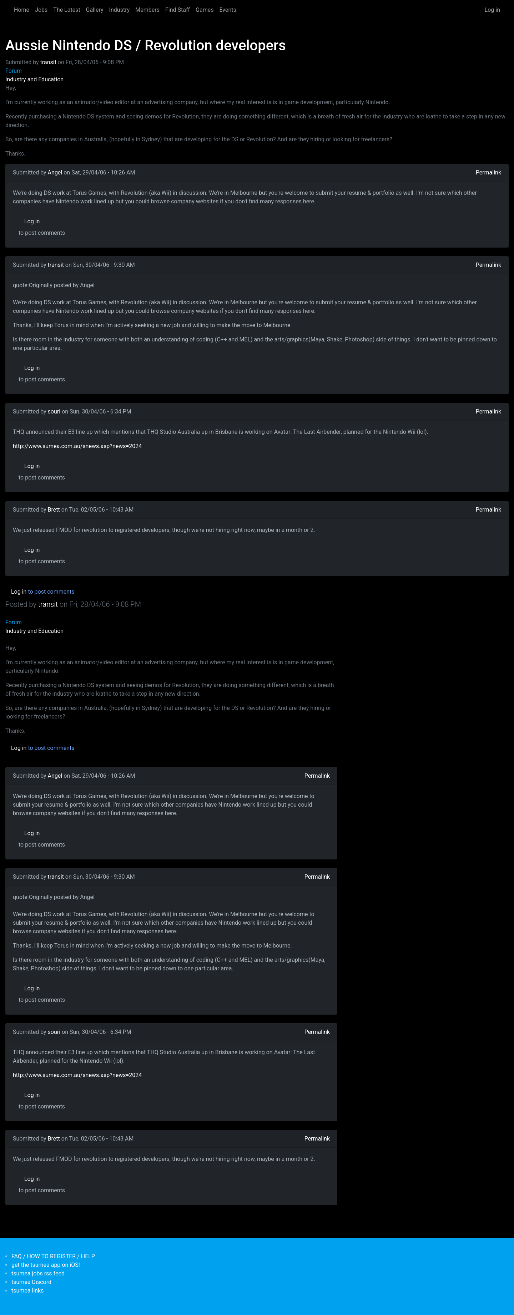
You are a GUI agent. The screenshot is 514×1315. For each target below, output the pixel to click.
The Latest (66, 9)
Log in (492, 9)
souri (54, 411)
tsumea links (27, 1290)
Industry (119, 9)
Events (227, 9)
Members (147, 9)
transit (48, 62)
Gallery (95, 9)
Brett (54, 509)
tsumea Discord (31, 1282)
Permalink (488, 172)
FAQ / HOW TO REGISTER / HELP (53, 1256)
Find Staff (177, 9)
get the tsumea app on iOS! (45, 1264)
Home (21, 9)
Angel (55, 172)
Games (204, 9)
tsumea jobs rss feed (38, 1273)
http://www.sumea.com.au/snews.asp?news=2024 (77, 446)
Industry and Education (34, 79)
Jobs (41, 9)
